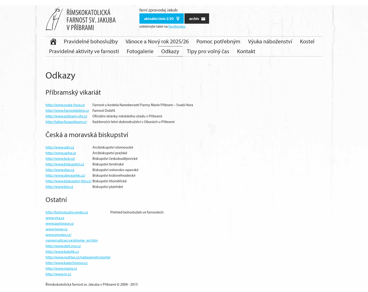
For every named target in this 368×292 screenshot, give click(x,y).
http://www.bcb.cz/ (60, 158)
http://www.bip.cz (59, 186)
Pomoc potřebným (218, 41)
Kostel (307, 41)
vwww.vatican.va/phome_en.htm (72, 240)
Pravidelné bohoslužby (91, 41)
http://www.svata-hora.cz (65, 105)
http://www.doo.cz (60, 170)
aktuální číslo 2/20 (162, 18)
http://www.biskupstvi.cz (65, 164)
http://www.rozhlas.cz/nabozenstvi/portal (78, 257)
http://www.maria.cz (61, 268)
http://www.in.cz (58, 274)
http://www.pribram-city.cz (66, 116)
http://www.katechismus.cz (67, 263)
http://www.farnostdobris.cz (67, 110)
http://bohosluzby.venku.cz (67, 212)
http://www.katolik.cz (62, 251)
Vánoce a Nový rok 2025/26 (157, 41)
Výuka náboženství (270, 41)
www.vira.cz (55, 218)
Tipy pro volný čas (208, 51)
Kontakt (246, 51)
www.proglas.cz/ (58, 234)
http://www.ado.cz (60, 147)
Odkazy (170, 51)
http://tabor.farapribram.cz (66, 122)
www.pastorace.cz (60, 223)
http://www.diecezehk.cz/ (65, 175)
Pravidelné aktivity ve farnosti (84, 51)
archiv (197, 18)
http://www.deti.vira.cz (63, 246)
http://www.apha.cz (61, 153)
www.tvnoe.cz (57, 229)
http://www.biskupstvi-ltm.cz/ (69, 181)
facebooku (177, 26)
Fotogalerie (140, 51)
